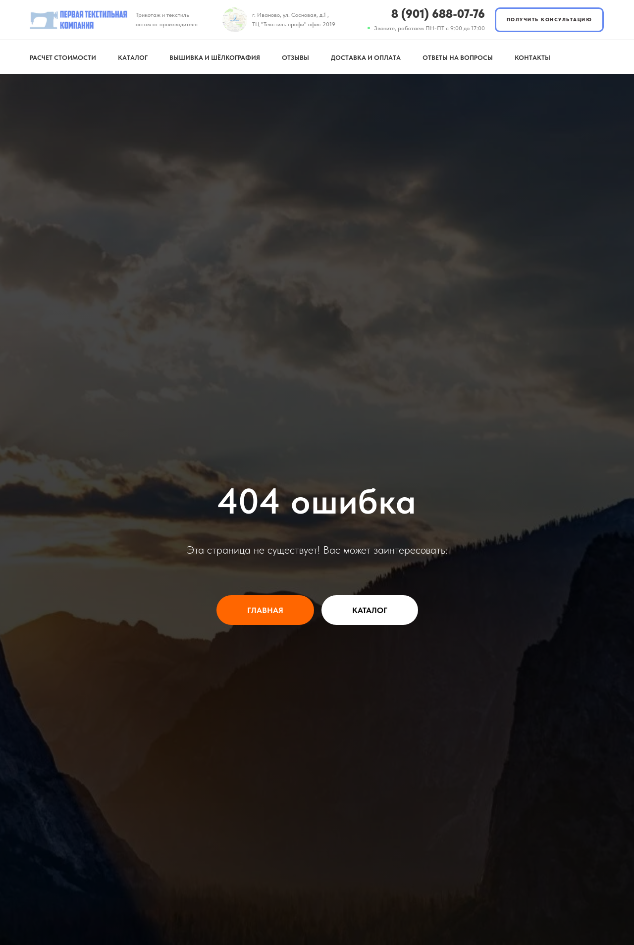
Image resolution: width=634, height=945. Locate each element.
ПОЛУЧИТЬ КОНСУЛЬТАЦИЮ (549, 19)
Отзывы (295, 57)
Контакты (532, 57)
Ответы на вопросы (458, 57)
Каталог (133, 57)
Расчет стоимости (63, 57)
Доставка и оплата (366, 57)
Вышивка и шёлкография (214, 57)
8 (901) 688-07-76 (438, 13)
